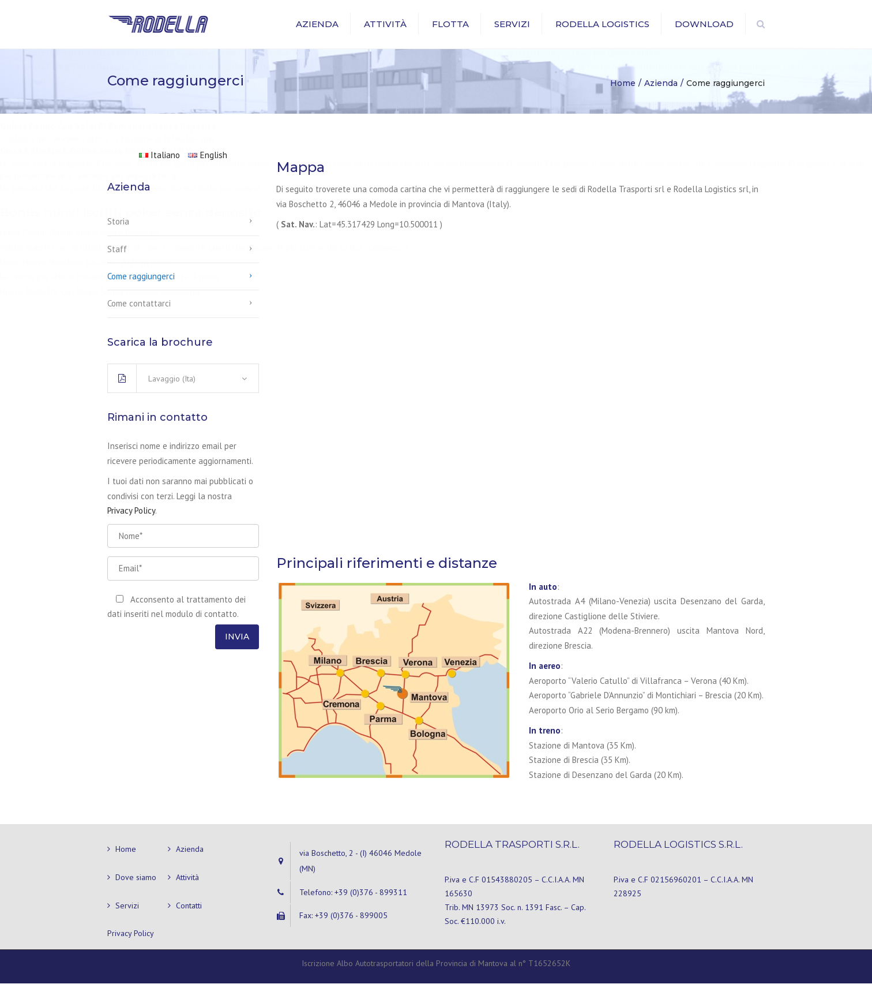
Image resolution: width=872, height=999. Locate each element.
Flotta (450, 31)
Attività (385, 31)
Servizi (512, 31)
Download (704, 31)
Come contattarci (139, 318)
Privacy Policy (131, 526)
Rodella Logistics (602, 31)
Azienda (317, 31)
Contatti (189, 920)
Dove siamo (135, 893)
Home (125, 864)
